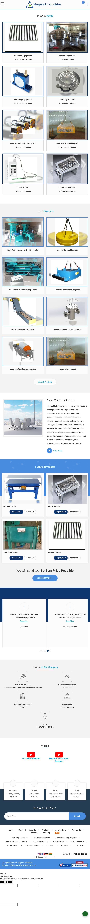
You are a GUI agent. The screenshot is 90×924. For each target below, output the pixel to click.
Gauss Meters (23, 187)
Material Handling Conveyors (23, 143)
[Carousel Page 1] (40, 657)
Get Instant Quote (45, 578)
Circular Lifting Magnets (67, 250)
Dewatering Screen (32, 851)
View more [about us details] (57, 451)
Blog (21, 836)
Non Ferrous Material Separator (23, 290)
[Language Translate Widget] (45, 863)
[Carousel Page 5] (50, 657)
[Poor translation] (9, 888)
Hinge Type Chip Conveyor (23, 329)
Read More (23, 621)
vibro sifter (81, 851)
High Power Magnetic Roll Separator (23, 250)
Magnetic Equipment (23, 56)
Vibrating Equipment (23, 99)
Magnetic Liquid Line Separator (67, 329)
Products (45, 836)
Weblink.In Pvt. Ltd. (29, 871)
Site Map (46, 839)
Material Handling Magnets (67, 143)
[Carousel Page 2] (42, 657)
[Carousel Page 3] (45, 657)
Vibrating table (9, 506)
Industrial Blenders (67, 187)
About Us (32, 836)
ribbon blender (54, 506)
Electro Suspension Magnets (67, 290)
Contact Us (76, 836)
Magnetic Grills (54, 552)
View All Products (45, 382)
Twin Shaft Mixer (10, 552)
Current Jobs (60, 836)
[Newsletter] (36, 822)
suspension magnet (67, 369)
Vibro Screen (66, 851)
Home (10, 836)
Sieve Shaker (50, 851)
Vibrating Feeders (67, 99)
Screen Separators (67, 56)
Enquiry (34, 839)
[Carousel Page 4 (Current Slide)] (48, 657)
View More (30, 512)
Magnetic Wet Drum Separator (23, 369)
